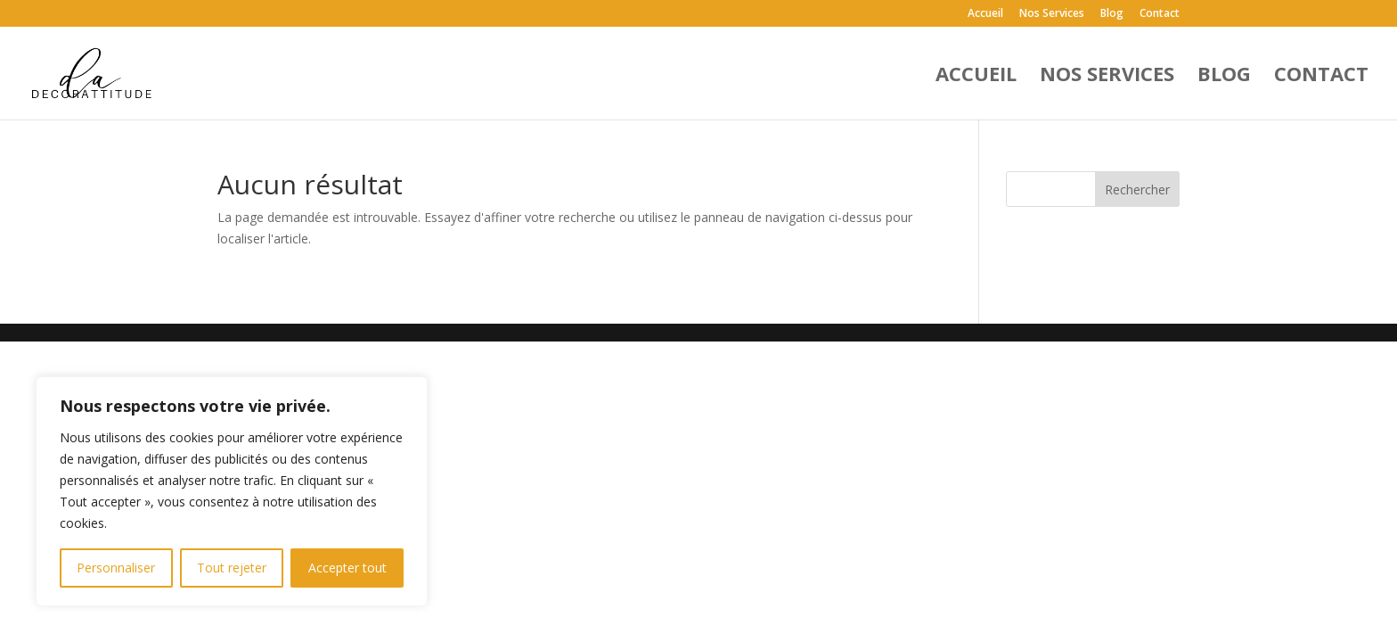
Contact (1160, 14)
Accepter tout (347, 567)
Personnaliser (116, 567)
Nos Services (1051, 14)
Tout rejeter (231, 567)
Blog (1111, 14)
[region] (232, 491)
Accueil (985, 14)
